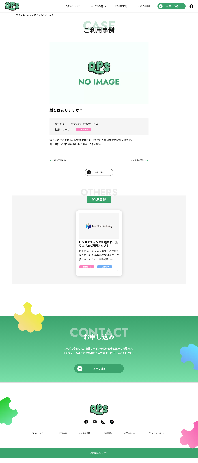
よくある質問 (142, 6)
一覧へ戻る (99, 175)
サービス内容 (95, 6)
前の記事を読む (62, 161)
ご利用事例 (121, 6)
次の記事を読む (135, 161)
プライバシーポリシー (154, 438)
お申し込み (172, 6)
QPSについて (73, 6)
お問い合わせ (126, 438)
